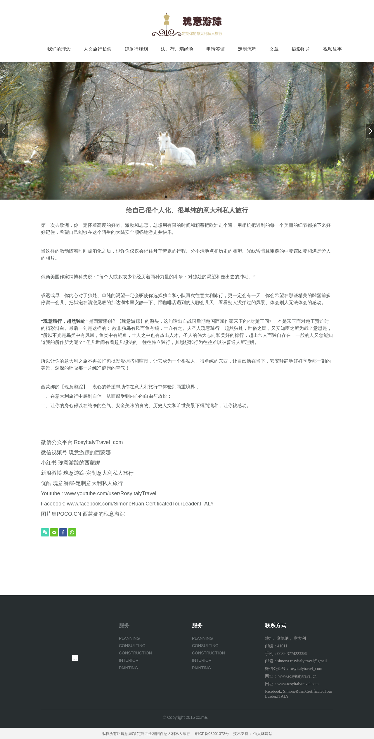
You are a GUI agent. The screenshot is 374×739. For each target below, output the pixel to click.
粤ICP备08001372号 (211, 733)
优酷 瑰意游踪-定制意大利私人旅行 (82, 483)
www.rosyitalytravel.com (297, 684)
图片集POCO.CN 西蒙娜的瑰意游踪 (83, 514)
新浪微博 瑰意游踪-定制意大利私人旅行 (87, 473)
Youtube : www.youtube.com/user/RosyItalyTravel (98, 493)
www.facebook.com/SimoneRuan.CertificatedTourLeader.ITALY (140, 504)
